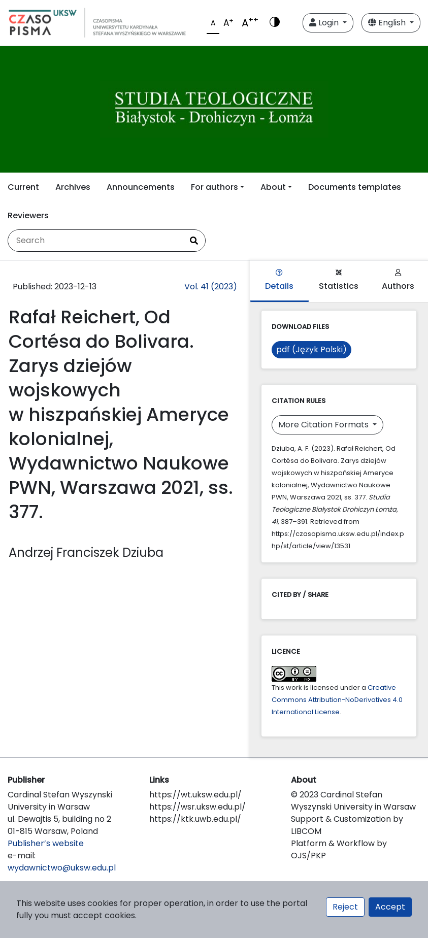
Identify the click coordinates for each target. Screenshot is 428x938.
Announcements (141, 187)
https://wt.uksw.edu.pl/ (195, 794)
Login (325, 22)
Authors (398, 280)
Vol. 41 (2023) (210, 286)
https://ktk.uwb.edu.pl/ (195, 819)
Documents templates (354, 187)
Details (279, 280)
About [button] (273, 187)
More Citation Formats (324, 424)
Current (23, 187)
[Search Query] (95, 240)
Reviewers (28, 215)
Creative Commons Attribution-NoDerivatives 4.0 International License (337, 700)
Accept (390, 907)
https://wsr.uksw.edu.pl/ (197, 807)
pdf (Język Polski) (311, 349)
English (388, 22)
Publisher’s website (46, 843)
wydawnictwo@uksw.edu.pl (62, 868)
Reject (345, 907)
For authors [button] (214, 187)
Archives (72, 187)
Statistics (338, 280)
